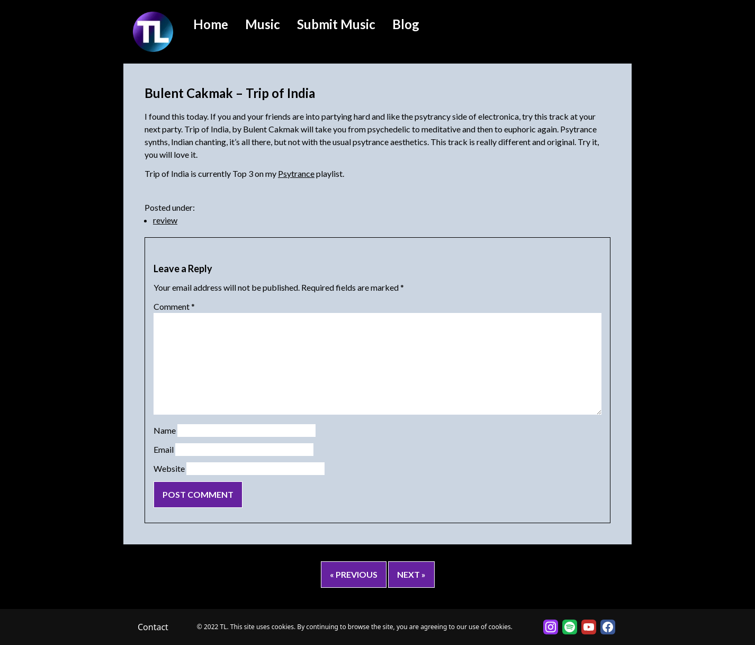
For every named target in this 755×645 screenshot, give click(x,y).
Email (164, 449)
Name (165, 430)
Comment (174, 306)
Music (262, 24)
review (165, 220)
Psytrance (296, 173)
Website (169, 468)
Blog (405, 24)
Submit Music (336, 24)
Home (210, 24)
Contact (153, 627)
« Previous (354, 574)
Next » (411, 574)
